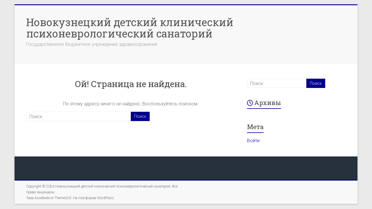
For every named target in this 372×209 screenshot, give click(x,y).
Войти (253, 140)
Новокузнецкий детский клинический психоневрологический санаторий (129, 27)
